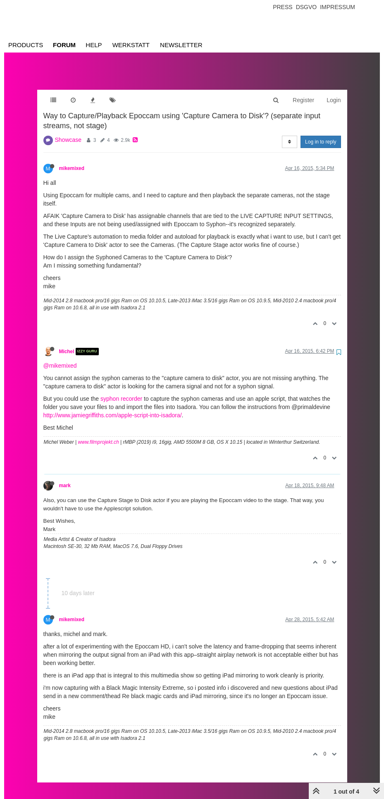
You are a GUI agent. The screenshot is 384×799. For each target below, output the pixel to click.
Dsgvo (306, 7)
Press (282, 7)
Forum (64, 44)
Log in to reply (320, 133)
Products (25, 44)
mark (65, 477)
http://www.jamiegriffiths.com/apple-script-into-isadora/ (112, 407)
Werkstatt (131, 44)
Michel (66, 343)
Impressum (337, 7)
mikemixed (71, 160)
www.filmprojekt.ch (98, 434)
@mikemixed (60, 357)
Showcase (68, 131)
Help (94, 44)
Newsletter (181, 44)
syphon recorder (121, 390)
